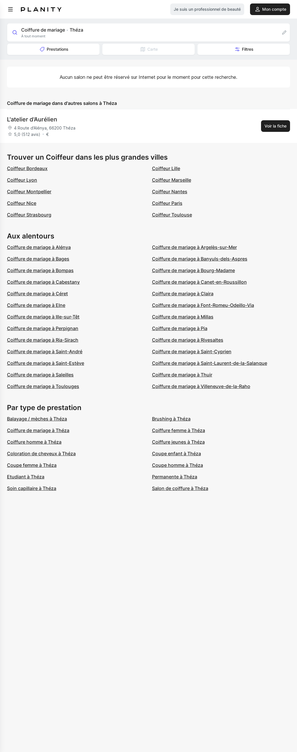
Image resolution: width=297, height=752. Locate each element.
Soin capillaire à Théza (31, 488)
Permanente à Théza (174, 477)
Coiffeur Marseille (171, 180)
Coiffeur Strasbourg (29, 215)
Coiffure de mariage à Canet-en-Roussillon (199, 282)
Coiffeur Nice (21, 203)
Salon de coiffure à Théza (180, 488)
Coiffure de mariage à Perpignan (42, 328)
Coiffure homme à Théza (34, 442)
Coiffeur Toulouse (172, 215)
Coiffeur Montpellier (29, 191)
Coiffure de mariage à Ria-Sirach (42, 340)
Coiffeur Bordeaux (27, 168)
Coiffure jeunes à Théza (178, 442)
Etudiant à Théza (25, 477)
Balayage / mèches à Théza (37, 419)
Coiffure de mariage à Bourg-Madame (193, 270)
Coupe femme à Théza (32, 465)
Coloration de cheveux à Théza (41, 453)
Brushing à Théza (171, 419)
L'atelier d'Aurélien (32, 119)
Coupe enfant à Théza (176, 453)
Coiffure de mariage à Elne (36, 305)
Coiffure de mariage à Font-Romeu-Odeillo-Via (203, 305)
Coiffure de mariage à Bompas (40, 270)
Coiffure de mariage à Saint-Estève (45, 363)
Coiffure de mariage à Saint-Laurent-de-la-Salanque (209, 363)
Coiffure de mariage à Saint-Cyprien (191, 351)
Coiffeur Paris (167, 203)
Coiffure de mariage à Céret (37, 293)
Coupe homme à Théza (177, 465)
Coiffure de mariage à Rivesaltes (187, 340)
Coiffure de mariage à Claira (182, 293)
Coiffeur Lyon (22, 180)
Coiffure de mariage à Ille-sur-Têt (43, 317)
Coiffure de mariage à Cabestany (43, 282)
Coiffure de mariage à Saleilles (40, 375)
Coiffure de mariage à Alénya (39, 247)
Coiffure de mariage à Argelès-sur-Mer (194, 247)
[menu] (10, 9)
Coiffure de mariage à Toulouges (43, 386)
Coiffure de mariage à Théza (38, 430)
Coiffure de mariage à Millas (182, 317)
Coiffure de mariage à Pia (179, 328)
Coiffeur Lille (166, 168)
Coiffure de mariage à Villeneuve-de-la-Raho (201, 386)
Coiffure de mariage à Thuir (182, 375)
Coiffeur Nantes (169, 191)
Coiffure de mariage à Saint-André (44, 351)
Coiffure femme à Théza (178, 430)
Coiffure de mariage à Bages (38, 259)
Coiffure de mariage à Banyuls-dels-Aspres (199, 259)
